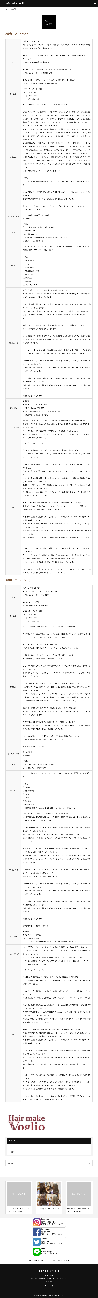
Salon (54, 1260)
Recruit (66, 1260)
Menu (37, 1260)
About (31, 1260)
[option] (18, 1197)
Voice (60, 1260)
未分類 (11, 1152)
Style (43, 1260)
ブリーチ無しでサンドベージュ (48, 1209)
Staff (48, 1260)
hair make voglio (15, 3)
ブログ (11, 1146)
